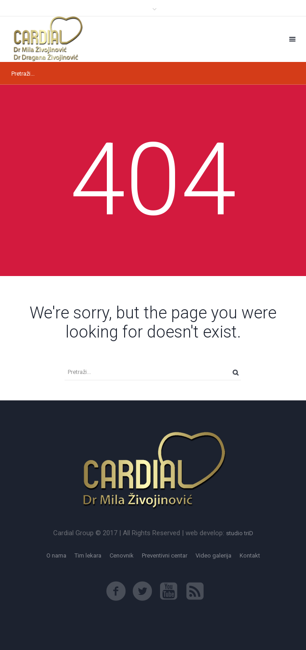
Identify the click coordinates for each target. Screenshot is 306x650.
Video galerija (213, 555)
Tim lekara (88, 555)
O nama (56, 555)
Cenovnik (122, 555)
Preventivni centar (164, 555)
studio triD (239, 533)
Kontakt (250, 555)
